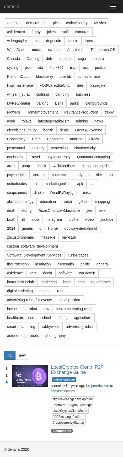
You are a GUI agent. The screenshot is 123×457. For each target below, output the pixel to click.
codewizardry (77, 23)
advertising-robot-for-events (29, 300)
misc (87, 193)
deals (64, 130)
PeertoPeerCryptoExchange (72, 405)
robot (61, 291)
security (37, 148)
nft (23, 219)
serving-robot (69, 300)
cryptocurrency (58, 157)
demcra (12, 6)
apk (80, 184)
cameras (82, 32)
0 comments (62, 431)
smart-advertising (21, 327)
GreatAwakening (88, 130)
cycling (12, 67)
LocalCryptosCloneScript (69, 411)
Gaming (32, 59)
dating (62, 318)
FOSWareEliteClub (55, 85)
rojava (26, 121)
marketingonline (58, 184)
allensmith (65, 264)
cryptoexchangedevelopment (72, 399)
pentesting (59, 148)
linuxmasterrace (20, 85)
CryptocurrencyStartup (68, 422)
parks (74, 103)
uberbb (65, 76)
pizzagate (97, 85)
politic (85, 264)
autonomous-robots (23, 335)
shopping (102, 201)
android (76, 139)
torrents (39, 175)
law (46, 309)
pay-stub (69, 237)
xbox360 (56, 67)
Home (53, 228)
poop (26, 166)
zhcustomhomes (20, 237)
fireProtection (18, 264)
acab (11, 121)
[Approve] (6, 369)
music (37, 50)
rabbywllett (50, 327)
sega (82, 59)
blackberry (44, 76)
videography (17, 41)
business (83, 94)
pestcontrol (16, 148)
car (92, 184)
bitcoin (73, 41)
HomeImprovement (42, 112)
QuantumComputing (93, 157)
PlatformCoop (18, 76)
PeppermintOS (103, 50)
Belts (59, 103)
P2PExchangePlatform (68, 417)
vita (40, 67)
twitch (67, 201)
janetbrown (100, 386)
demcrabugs (36, 23)
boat (10, 219)
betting (25, 210)
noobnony (15, 157)
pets (33, 273)
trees (89, 41)
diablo (39, 193)
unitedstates (17, 184)
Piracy (94, 139)
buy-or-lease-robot (22, 309)
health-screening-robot (74, 309)
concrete (59, 175)
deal (10, 210)
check (41, 166)
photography (55, 335)
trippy (109, 112)
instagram (54, 219)
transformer (100, 282)
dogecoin (53, 41)
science (54, 50)
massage (47, 237)
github (83, 201)
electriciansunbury (22, 130)
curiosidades (78, 255)
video (89, 219)
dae (80, 85)
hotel (67, 282)
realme (45, 291)
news (98, 121)
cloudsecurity (85, 148)
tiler (99, 175)
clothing (42, 94)
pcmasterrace (89, 76)
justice (100, 67)
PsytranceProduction (81, 112)
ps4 (28, 67)
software (66, 273)
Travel (35, 157)
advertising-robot (79, 327)
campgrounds (96, 103)
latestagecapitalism (53, 121)
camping (62, 94)
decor (47, 273)
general (102, 264)
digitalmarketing (20, 291)
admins (82, 121)
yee (89, 210)
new (22, 355)
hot (9, 355)
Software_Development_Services (34, 255)
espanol (64, 59)
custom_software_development (32, 246)
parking (42, 103)
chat (81, 282)
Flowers (13, 112)
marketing (49, 282)
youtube (107, 219)
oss (86, 67)
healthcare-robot (20, 318)
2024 (11, 228)
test (37, 41)
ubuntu (98, 59)
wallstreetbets (64, 166)
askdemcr (15, 273)
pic (36, 184)
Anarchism (75, 50)
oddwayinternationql (80, 228)
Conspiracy (16, 139)
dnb (49, 59)
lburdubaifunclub (20, 282)
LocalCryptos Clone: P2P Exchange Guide (77, 369)
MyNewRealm (18, 103)
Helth (36, 139)
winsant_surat (18, 94)
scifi (65, 32)
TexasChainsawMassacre (59, 210)
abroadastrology (20, 201)
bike (102, 210)
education (48, 201)
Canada (13, 59)
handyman (80, 175)
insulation (43, 264)
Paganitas (55, 139)
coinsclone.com (64, 379)
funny (35, 32)
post (112, 175)
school (45, 318)
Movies (100, 23)
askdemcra (16, 32)
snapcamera (17, 193)
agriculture (82, 318)
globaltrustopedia (96, 166)
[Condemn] (6, 382)
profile (73, 219)
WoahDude (16, 50)
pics (56, 23)
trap (73, 67)
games (27, 228)
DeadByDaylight (63, 193)
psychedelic (16, 175)
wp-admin (87, 273)
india (35, 219)
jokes (51, 32)
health (48, 130)
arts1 (11, 166)
